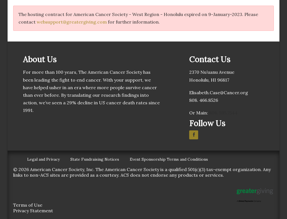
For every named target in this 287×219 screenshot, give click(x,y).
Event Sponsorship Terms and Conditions (169, 159)
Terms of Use (27, 205)
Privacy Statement (33, 210)
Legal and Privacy (43, 159)
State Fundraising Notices (94, 159)
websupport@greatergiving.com (72, 22)
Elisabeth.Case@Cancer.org (218, 92)
